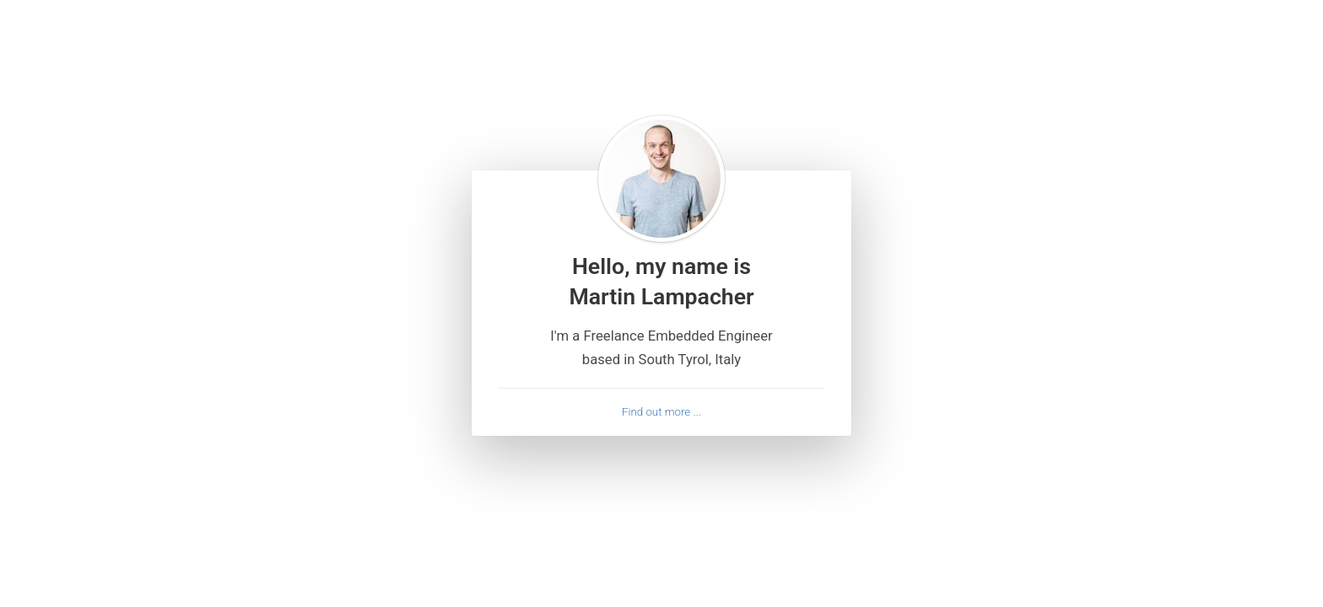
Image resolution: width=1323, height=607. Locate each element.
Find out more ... (661, 412)
